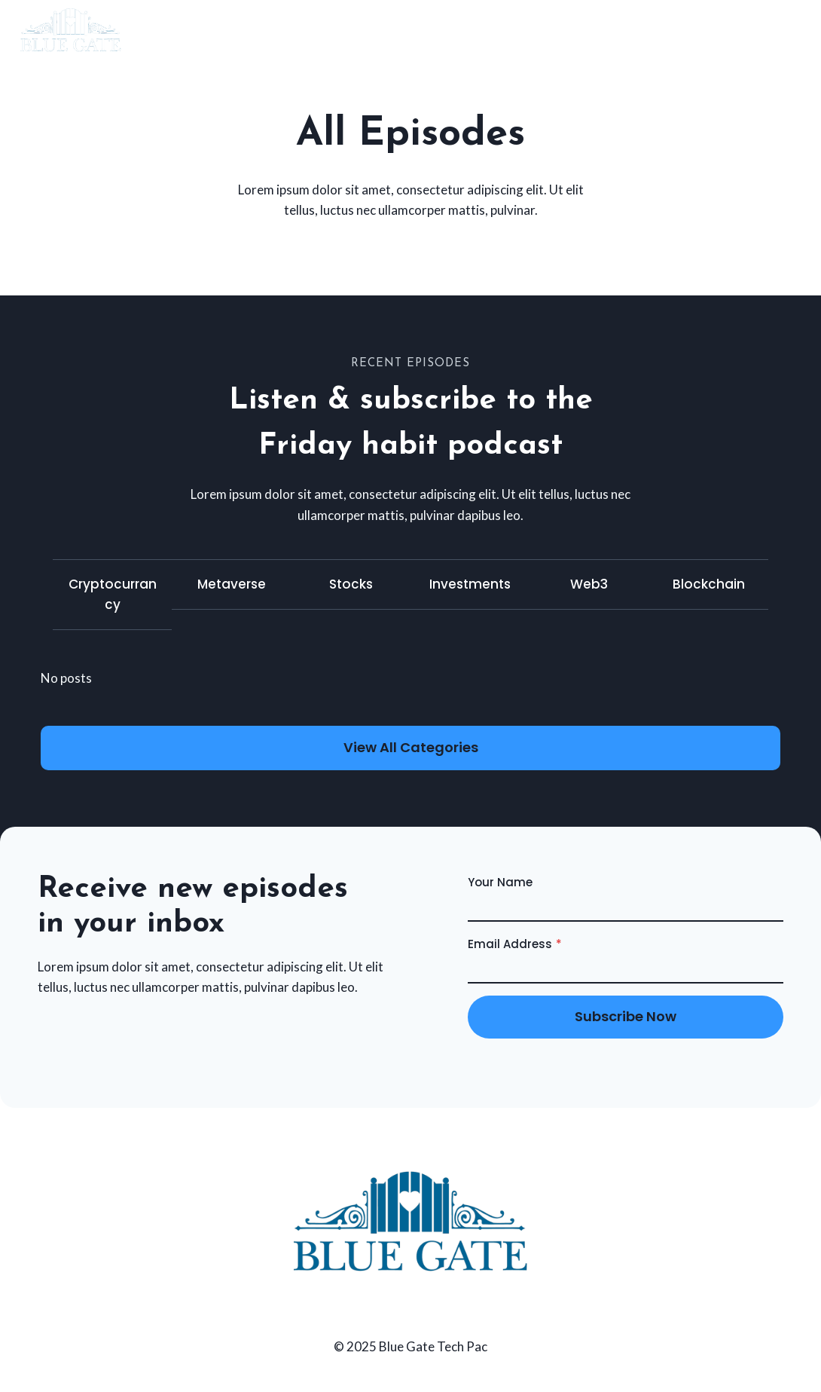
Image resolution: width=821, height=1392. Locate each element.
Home (682, 29)
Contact (760, 29)
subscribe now (625, 1016)
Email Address (515, 944)
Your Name (500, 882)
